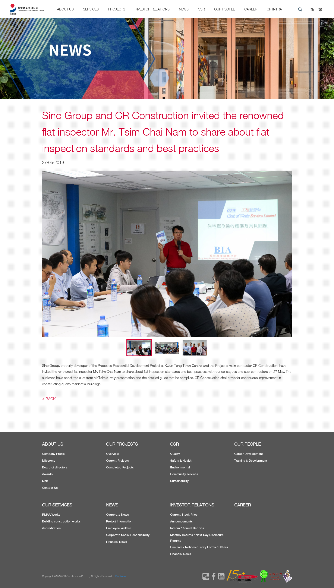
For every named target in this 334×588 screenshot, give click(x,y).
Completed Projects (120, 467)
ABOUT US (52, 444)
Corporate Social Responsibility (127, 535)
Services (91, 9)
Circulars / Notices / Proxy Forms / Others (199, 547)
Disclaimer (120, 576)
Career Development (248, 453)
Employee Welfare (118, 528)
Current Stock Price (184, 514)
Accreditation (51, 528)
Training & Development (250, 460)
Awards (47, 474)
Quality (175, 453)
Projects (116, 9)
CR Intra (274, 9)
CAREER (250, 9)
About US (65, 9)
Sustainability (179, 481)
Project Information (119, 521)
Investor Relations (152, 9)
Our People (224, 9)
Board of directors (54, 467)
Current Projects (117, 460)
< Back (49, 398)
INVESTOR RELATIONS (192, 504)
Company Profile (53, 453)
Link (45, 481)
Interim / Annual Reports (187, 528)
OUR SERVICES (57, 504)
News (184, 9)
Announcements (181, 521)
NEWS (112, 504)
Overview (112, 453)
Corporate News (117, 514)
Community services (184, 474)
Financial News (116, 541)
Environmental (180, 467)
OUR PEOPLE (247, 444)
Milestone (48, 460)
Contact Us (50, 487)
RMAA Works (51, 514)
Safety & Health (181, 460)
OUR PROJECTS (122, 444)
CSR (201, 9)
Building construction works (61, 521)
